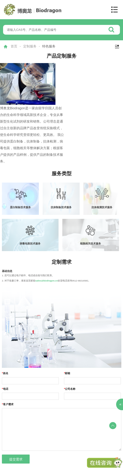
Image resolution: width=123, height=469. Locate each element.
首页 (14, 46)
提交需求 (16, 459)
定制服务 (29, 46)
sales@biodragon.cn (46, 280)
